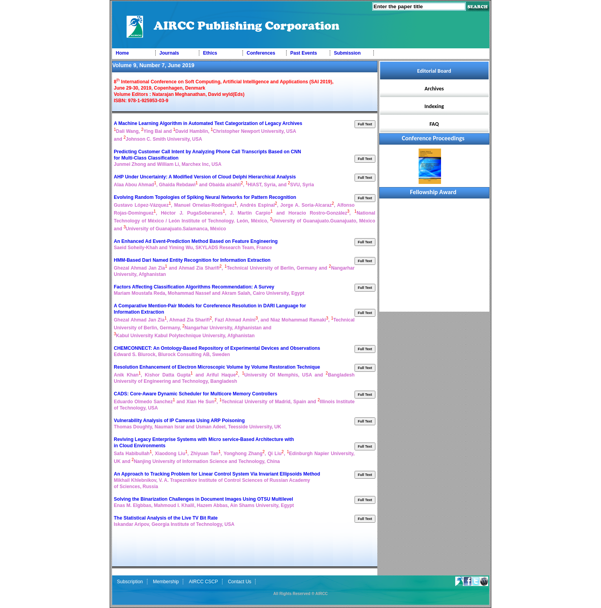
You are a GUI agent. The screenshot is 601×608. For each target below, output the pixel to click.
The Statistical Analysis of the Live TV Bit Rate (166, 518)
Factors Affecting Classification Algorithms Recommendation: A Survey (195, 287)
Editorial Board (434, 71)
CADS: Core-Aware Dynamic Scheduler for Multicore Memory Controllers (196, 394)
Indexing (434, 106)
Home (122, 53)
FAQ (434, 124)
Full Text (365, 124)
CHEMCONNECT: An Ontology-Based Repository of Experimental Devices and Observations (218, 348)
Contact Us (239, 581)
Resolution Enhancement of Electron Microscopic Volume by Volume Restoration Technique (218, 367)
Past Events (303, 53)
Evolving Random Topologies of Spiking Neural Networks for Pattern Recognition (206, 197)
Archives (434, 88)
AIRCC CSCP (203, 581)
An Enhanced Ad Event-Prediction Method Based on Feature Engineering (196, 241)
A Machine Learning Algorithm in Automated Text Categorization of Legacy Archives (209, 123)
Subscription (130, 581)
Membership (166, 581)
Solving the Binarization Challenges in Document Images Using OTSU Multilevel (204, 499)
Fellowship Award (433, 192)
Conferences (261, 53)
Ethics (210, 53)
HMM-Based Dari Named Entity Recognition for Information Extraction (193, 260)
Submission (347, 53)
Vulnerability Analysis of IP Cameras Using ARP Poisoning (180, 420)
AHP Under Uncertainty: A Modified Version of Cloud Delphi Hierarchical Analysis (206, 177)
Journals (169, 53)
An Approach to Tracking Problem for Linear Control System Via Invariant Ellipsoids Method (218, 474)
